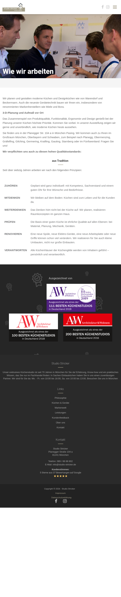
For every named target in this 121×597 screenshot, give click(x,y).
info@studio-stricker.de (64, 464)
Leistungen (60, 412)
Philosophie (60, 398)
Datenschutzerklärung (61, 497)
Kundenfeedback (60, 417)
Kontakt (60, 427)
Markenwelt (60, 407)
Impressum (60, 493)
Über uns (60, 422)
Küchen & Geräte (60, 402)
